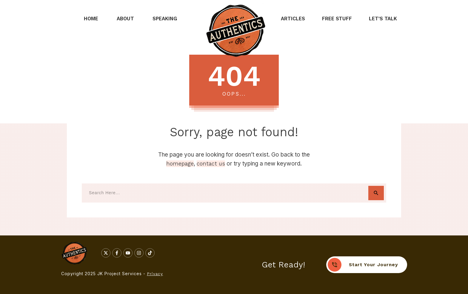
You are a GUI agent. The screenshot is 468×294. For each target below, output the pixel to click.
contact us (211, 163)
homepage (180, 163)
